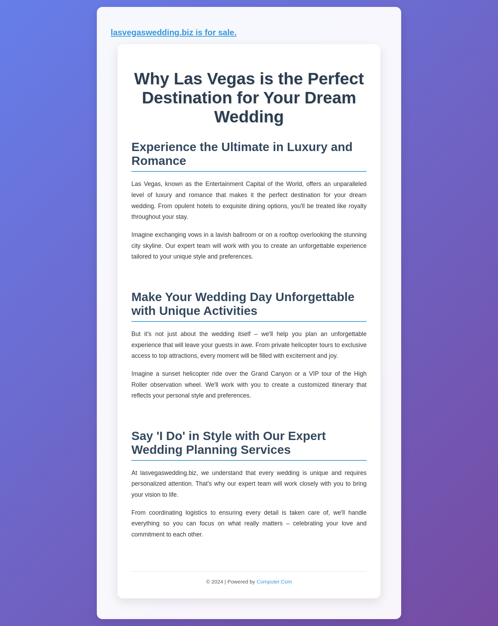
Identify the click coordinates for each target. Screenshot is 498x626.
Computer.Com (274, 582)
